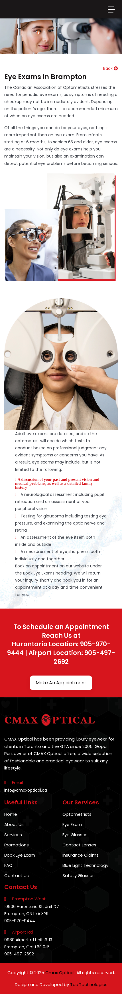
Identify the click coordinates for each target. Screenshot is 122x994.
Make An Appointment (61, 683)
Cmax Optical (59, 973)
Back (110, 68)
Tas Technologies (88, 984)
